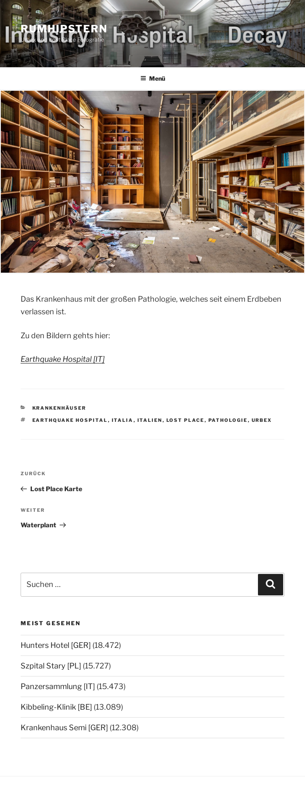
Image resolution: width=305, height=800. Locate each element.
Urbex (262, 420)
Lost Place (185, 420)
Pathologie (228, 420)
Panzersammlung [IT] (58, 686)
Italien (150, 420)
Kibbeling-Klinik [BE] (56, 707)
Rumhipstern (64, 29)
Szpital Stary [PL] (51, 665)
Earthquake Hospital (70, 420)
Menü (152, 78)
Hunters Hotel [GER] (56, 645)
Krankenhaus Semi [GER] (64, 727)
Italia (123, 420)
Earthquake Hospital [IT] (63, 359)
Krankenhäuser (59, 408)
